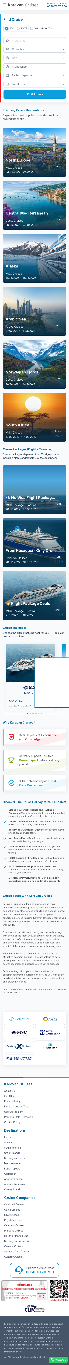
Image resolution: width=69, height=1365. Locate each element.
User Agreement (13, 1111)
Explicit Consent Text (16, 1106)
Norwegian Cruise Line (17, 1241)
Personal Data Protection (18, 1116)
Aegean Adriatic (13, 1178)
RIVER (24, 28)
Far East (8, 1137)
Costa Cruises (12, 1209)
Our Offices (10, 1096)
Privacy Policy (12, 1101)
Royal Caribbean (13, 1220)
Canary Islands (12, 1189)
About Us (9, 1090)
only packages (43, 28)
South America (12, 1147)
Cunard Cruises (13, 1256)
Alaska (8, 1142)
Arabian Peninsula (14, 1184)
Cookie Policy (12, 1122)
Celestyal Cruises (14, 1204)
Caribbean (10, 1173)
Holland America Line (16, 1235)
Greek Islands (12, 1152)
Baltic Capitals (12, 1168)
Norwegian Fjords (14, 1158)
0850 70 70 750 (57, 6)
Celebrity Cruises (14, 1225)
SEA (12, 28)
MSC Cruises (11, 1214)
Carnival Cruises (13, 1246)
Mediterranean (12, 1163)
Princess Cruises (13, 1230)
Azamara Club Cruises (16, 1251)
